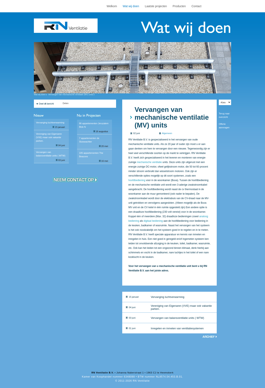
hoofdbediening (136, 180)
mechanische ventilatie (149, 162)
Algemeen (167, 133)
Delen (66, 103)
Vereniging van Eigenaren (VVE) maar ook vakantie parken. (49, 137)
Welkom (112, 6)
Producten (179, 6)
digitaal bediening (153, 220)
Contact (196, 6)
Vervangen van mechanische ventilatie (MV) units (70, 94)
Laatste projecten (156, 6)
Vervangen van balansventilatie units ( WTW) (177, 317)
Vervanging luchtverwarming (50, 122)
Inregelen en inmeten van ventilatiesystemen (177, 328)
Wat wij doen (131, 6)
